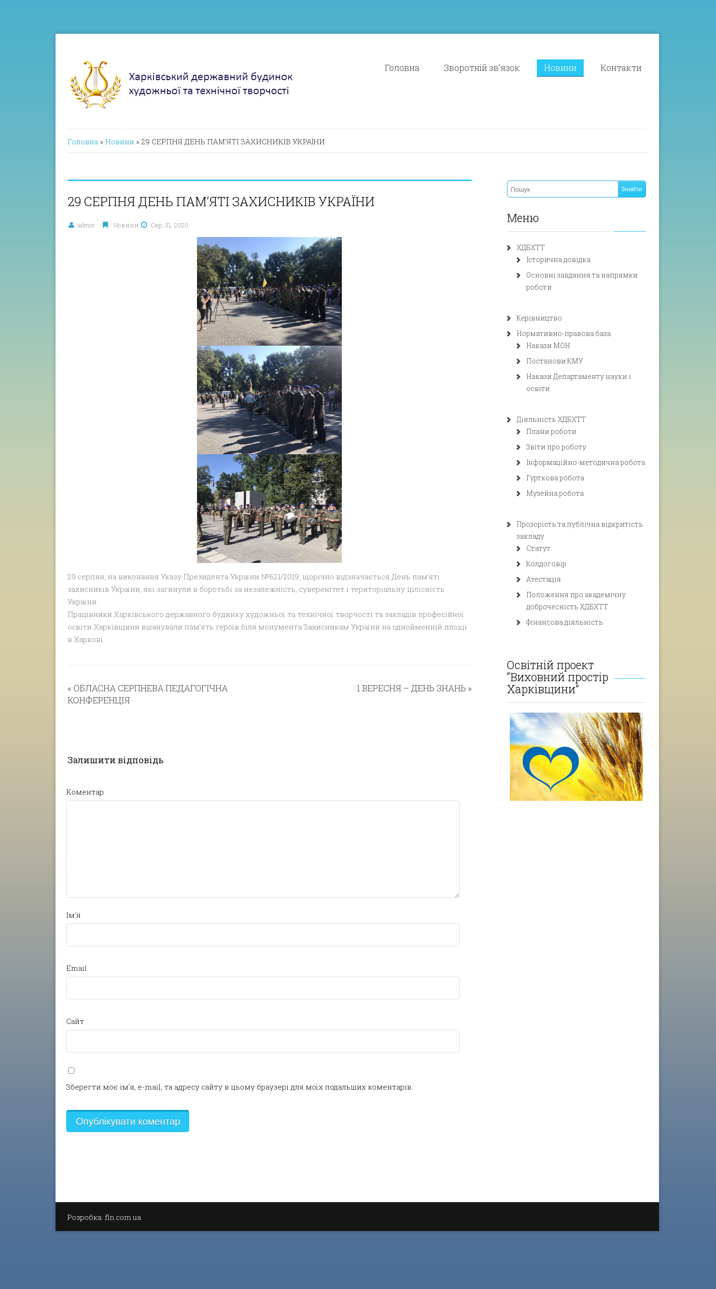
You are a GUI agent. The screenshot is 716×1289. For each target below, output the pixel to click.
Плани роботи (551, 431)
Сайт (75, 1021)
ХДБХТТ (531, 247)
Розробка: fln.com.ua (104, 1217)
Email (76, 968)
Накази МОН (548, 345)
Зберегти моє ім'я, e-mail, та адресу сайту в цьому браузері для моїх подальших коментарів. (239, 1087)
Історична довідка (558, 259)
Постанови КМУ (554, 360)
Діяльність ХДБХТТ (551, 419)
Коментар (85, 792)
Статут (538, 548)
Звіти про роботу (556, 446)
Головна (402, 67)
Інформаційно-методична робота (585, 462)
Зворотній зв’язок (482, 67)
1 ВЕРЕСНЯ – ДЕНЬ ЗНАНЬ (411, 688)
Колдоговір (546, 563)
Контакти (621, 67)
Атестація (543, 579)
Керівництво (539, 317)
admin (86, 225)
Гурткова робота (555, 477)
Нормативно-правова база (564, 333)
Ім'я (73, 915)
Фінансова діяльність (564, 622)
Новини (560, 67)
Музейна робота (555, 493)
